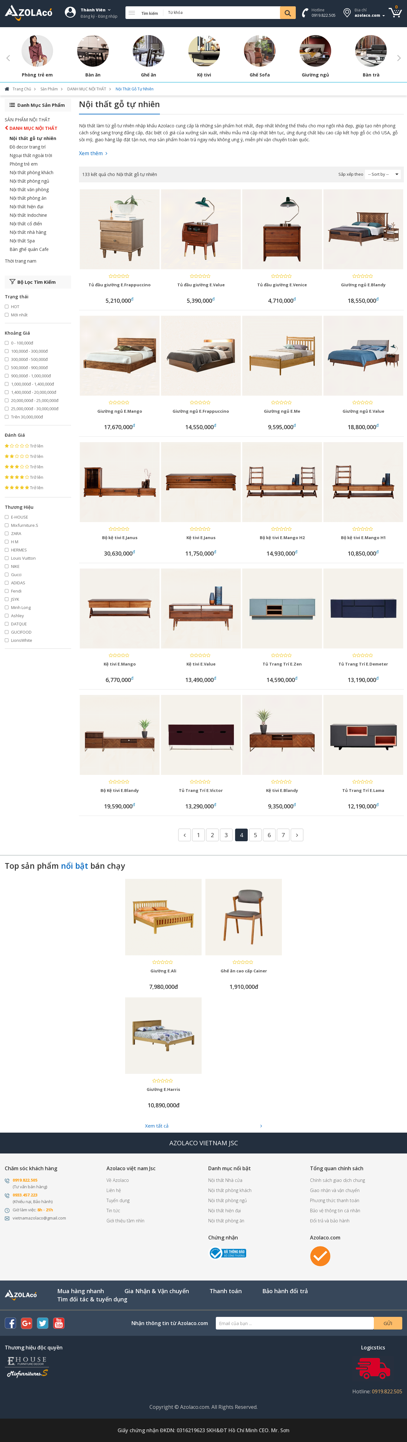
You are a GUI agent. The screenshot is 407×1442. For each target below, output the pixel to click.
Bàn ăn (92, 75)
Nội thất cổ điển (25, 224)
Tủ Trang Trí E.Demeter (363, 664)
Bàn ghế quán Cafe (29, 249)
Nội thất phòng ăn (27, 198)
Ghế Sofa (260, 75)
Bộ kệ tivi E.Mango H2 (282, 537)
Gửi (388, 1323)
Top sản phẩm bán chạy (65, 866)
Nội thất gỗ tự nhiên (32, 138)
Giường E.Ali (163, 971)
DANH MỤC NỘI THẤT (33, 128)
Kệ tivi (204, 75)
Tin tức (113, 1211)
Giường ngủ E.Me (282, 411)
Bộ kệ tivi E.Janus (119, 537)
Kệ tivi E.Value (201, 664)
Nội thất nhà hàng (27, 232)
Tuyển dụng (118, 1200)
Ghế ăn (148, 75)
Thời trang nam (20, 261)
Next (399, 57)
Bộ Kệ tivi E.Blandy (119, 790)
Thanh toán (226, 1291)
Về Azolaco (117, 1180)
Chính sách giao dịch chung (337, 1180)
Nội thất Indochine (28, 215)
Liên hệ (113, 1190)
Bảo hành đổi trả (285, 1291)
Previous (8, 57)
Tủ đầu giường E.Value (201, 285)
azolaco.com (367, 15)
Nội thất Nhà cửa (225, 1180)
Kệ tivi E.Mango (120, 664)
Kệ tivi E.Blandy (282, 790)
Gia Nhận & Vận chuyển (157, 1291)
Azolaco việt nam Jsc (130, 1168)
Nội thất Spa (22, 241)
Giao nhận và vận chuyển (335, 1190)
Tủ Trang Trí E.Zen (282, 664)
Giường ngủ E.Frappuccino (201, 411)
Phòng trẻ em (37, 75)
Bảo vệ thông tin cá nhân (335, 1211)
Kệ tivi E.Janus (201, 537)
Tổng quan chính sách (336, 1168)
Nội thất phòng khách (31, 172)
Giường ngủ (315, 75)
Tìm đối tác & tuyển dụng (92, 1299)
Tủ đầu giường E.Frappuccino (119, 285)
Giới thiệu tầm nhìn (125, 1221)
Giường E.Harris (163, 1089)
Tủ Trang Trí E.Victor (201, 790)
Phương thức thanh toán (334, 1200)
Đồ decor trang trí (27, 147)
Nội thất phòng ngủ (29, 181)
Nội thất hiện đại (26, 207)
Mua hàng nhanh (80, 1291)
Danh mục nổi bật (229, 1168)
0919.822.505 (324, 15)
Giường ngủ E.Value (363, 411)
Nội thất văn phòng (29, 189)
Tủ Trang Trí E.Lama (363, 790)
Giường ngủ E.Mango (119, 411)
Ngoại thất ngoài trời (30, 155)
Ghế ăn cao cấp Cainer (244, 971)
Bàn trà (371, 75)
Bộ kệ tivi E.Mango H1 (363, 537)
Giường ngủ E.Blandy (363, 285)
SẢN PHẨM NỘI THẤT (27, 120)
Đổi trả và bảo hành (329, 1221)
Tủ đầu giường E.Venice (282, 285)
